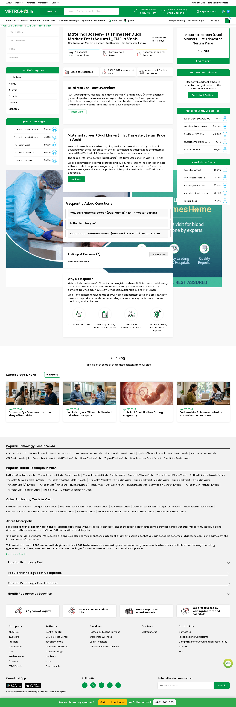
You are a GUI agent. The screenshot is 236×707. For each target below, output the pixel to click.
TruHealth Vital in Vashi (140, 475)
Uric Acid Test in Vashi (72, 506)
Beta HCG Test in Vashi (203, 453)
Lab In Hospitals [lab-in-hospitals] (98, 641)
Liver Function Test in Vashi (120, 453)
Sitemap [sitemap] (183, 646)
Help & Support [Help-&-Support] (208, 11)
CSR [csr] (11, 651)
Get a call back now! (112, 702)
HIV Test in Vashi (86, 511)
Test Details (16, 32)
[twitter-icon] (93, 685)
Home (3, 25)
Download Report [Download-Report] (196, 20)
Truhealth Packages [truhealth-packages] (57, 646)
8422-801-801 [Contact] (148, 12)
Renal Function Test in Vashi (113, 511)
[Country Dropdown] (206, 11)
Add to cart (203, 60)
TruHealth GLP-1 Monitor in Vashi (201, 485)
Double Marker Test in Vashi (145, 458)
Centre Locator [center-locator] (54, 632)
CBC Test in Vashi (16, 453)
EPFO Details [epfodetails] (15, 666)
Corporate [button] (43, 2)
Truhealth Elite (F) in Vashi (52, 485)
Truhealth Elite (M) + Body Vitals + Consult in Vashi (154, 485)
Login (216, 20)
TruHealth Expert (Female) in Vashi (191, 480)
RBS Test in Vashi (15, 511)
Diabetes (14, 109)
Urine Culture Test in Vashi (88, 453)
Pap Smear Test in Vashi (41, 458)
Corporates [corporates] (15, 646)
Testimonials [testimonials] (53, 666)
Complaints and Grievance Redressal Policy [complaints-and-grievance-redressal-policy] (203, 641)
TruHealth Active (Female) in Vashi (25, 480)
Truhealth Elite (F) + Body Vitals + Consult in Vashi (97, 485)
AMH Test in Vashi (67, 458)
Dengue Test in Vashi (45, 506)
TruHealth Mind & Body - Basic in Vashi (59, 475)
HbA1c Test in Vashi (90, 458)
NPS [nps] (181, 651)
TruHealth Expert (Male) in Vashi (151, 480)
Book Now (76, 179)
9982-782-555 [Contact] (175, 12)
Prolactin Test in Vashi (18, 506)
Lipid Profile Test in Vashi (151, 453)
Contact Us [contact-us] (185, 632)
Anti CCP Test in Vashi (62, 511)
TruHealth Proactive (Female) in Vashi (110, 480)
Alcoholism (15, 77)
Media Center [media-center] (16, 656)
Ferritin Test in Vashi (143, 511)
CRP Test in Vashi (15, 458)
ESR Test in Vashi (38, 453)
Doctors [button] (19, 2)
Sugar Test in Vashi (170, 506)
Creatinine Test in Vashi (177, 458)
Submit (222, 685)
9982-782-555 (164, 702)
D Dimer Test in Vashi (144, 506)
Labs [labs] (48, 661)
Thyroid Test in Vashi (115, 458)
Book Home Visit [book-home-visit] (54, 641)
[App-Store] (228, 11)
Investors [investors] (14, 636)
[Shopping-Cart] (227, 20)
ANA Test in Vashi (120, 506)
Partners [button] (31, 2)
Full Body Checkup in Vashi (20, 475)
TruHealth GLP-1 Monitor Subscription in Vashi (67, 490)
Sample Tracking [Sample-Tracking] (177, 20)
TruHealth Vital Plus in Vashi (171, 475)
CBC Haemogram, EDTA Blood (197, 141)
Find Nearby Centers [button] (218, 2)
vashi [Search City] (52, 11)
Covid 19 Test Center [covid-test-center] (57, 636)
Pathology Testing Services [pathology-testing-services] (105, 632)
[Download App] (14, 686)
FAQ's (12, 49)
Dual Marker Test (16, 25)
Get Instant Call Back (203, 94)
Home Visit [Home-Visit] (115, 20)
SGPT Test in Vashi (178, 453)
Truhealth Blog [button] (198, 2)
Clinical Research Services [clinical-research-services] (104, 646)
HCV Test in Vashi (37, 511)
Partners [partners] (13, 641)
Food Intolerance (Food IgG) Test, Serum (197, 125)
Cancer (13, 102)
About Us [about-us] (14, 632)
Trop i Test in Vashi (60, 453)
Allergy (12, 83)
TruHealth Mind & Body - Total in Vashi (104, 475)
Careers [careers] (13, 661)
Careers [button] (56, 2)
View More (52, 374)
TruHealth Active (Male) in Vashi (207, 475)
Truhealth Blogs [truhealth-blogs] (54, 651)
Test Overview (17, 40)
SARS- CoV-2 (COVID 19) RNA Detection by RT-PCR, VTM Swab (197, 118)
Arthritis (13, 96)
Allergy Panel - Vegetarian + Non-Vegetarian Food (194, 149)
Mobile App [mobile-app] (51, 656)
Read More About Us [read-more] (17, 554)
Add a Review (159, 254)
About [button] (9, 2)
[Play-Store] (223, 11)
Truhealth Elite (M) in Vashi (20, 485)
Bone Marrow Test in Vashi (171, 511)
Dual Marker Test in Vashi (39, 25)
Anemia (13, 90)
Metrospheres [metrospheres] (149, 632)
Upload (129, 20)
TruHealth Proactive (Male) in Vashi (66, 480)
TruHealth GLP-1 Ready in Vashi (23, 490)
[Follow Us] (84, 685)
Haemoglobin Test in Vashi (198, 506)
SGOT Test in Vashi (97, 506)
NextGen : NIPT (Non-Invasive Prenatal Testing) (195, 133)
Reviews (13, 57)
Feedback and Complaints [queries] (193, 636)
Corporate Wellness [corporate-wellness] (101, 636)
